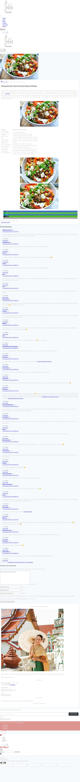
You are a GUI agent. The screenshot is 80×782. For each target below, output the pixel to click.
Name (23, 587)
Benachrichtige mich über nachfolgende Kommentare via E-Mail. (18, 599)
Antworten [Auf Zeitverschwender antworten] (5, 482)
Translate (11, 685)
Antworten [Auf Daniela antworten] (5, 472)
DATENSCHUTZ (6, 728)
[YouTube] (4, 30)
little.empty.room (6, 530)
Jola (3, 335)
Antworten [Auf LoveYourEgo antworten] (5, 461)
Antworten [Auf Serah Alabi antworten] (5, 516)
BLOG (3, 20)
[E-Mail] (10, 590)
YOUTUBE (5, 25)
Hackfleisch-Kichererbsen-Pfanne (50, 396)
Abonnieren (73, 714)
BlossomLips (5, 299)
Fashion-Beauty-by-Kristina (44, 361)
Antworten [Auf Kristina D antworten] (5, 366)
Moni (3, 274)
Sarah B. (4, 311)
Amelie (4, 263)
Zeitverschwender (7, 473)
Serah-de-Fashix (28, 511)
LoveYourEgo (5, 450)
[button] (6, 211)
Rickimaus (5, 389)
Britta (4, 429)
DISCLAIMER (5, 725)
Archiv (3, 693)
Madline (4, 323)
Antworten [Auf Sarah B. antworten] (5, 322)
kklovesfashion (6, 440)
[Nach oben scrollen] (1, 732)
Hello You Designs (18, 722)
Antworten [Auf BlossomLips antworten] (5, 309)
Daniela (4, 463)
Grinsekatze (5, 417)
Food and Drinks (5, 222)
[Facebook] (1, 748)
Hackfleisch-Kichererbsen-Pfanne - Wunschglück (20, 562)
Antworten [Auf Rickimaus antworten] (5, 403)
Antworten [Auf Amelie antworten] (5, 272)
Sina (3, 286)
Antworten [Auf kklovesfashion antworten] (5, 449)
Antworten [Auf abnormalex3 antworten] (5, 560)
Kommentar (33, 584)
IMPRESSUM (5, 726)
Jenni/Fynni (5, 378)
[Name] (10, 587)
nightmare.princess (7, 230)
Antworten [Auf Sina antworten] (5, 297)
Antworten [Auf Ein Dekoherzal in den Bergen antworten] (5, 355)
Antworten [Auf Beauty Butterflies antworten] (5, 493)
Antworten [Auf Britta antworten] (5, 438)
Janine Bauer (5, 367)
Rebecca (4, 518)
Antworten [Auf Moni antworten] (5, 285)
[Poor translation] (4, 763)
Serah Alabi (5, 507)
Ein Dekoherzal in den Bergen (10, 346)
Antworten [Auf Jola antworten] (5, 345)
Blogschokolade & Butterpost (15, 398)
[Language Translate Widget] (9, 683)
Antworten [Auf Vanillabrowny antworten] (5, 251)
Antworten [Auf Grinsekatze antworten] (5, 427)
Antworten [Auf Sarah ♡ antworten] (5, 262)
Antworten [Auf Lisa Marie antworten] (5, 550)
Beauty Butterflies (7, 484)
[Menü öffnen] (3, 50)
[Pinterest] (2, 30)
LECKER (7, 93)
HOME (4, 18)
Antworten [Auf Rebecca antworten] (5, 528)
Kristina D (5, 357)
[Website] (10, 593)
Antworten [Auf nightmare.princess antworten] (5, 240)
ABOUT (4, 26)
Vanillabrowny (6, 242)
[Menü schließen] (0, 735)
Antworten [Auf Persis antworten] (5, 505)
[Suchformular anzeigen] (5, 32)
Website (23, 593)
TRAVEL (4, 23)
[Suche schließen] (1, 750)
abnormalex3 (5, 551)
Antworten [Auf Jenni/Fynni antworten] (5, 387)
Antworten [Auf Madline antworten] (5, 334)
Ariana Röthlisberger (8, 404)
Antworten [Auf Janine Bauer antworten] (5, 377)
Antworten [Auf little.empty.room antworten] (5, 539)
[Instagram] (1, 30)
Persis (4, 495)
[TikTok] (8, 748)
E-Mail (23, 590)
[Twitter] (3, 748)
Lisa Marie (5, 541)
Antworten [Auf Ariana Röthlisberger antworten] (5, 415)
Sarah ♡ (4, 253)
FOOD (3, 21)
